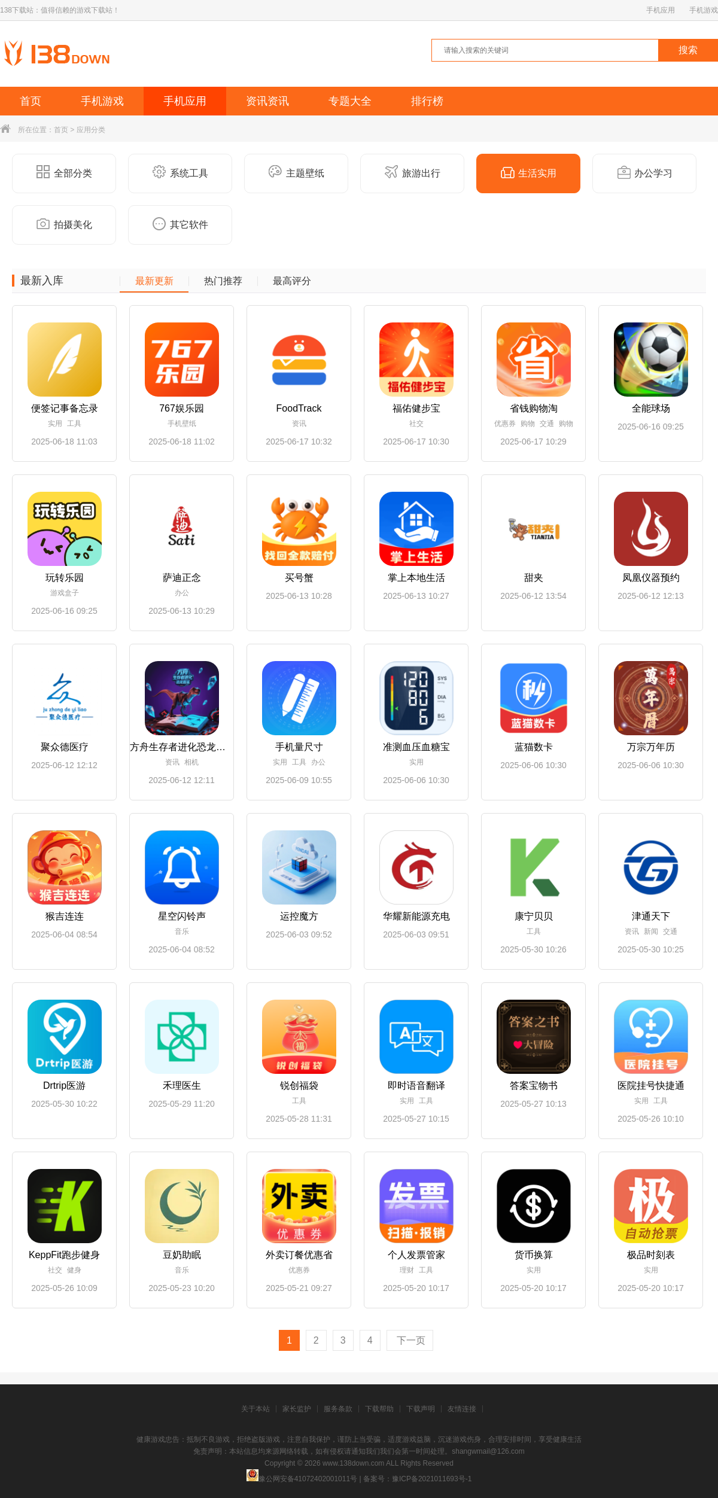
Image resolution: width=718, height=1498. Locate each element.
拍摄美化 (64, 224)
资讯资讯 (267, 101)
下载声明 (420, 1408)
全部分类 (64, 172)
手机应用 (660, 10)
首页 (30, 101)
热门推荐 (223, 281)
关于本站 (255, 1408)
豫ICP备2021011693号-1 (431, 1479)
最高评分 (292, 281)
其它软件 (180, 224)
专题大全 (350, 101)
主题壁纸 (296, 172)
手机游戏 (703, 10)
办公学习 (645, 172)
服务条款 (338, 1408)
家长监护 (296, 1408)
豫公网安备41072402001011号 (302, 1479)
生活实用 (528, 172)
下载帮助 (379, 1408)
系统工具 (180, 172)
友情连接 (462, 1408)
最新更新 (154, 281)
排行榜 (427, 101)
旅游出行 (412, 172)
